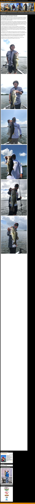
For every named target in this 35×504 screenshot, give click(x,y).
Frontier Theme (33, 503)
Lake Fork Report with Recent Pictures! (9, 15)
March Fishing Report (4, 453)
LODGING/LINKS (3, 13)
